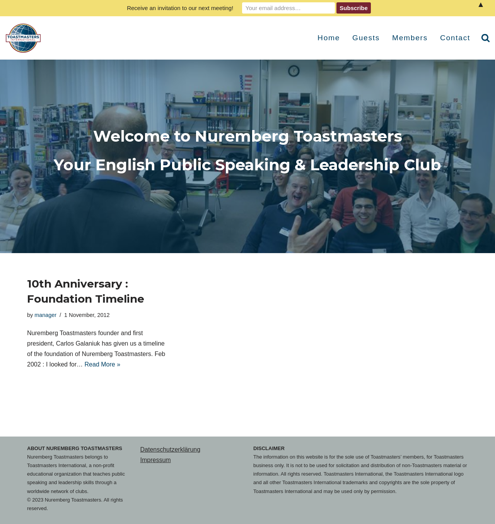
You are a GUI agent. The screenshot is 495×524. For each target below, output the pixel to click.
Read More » (103, 364)
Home (328, 38)
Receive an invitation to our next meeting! (180, 8)
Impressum (155, 460)
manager (45, 315)
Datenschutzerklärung (170, 449)
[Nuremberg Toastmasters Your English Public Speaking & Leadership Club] (25, 38)
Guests (366, 38)
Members (410, 38)
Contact (455, 38)
